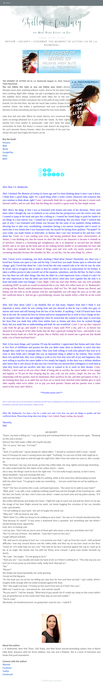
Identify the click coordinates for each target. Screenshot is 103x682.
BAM (5, 158)
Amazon (6, 142)
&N (5, 145)
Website (6, 664)
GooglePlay (8, 152)
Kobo (5, 155)
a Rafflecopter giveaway (51, 680)
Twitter (6, 671)
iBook (5, 149)
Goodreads (8, 674)
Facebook (7, 668)
